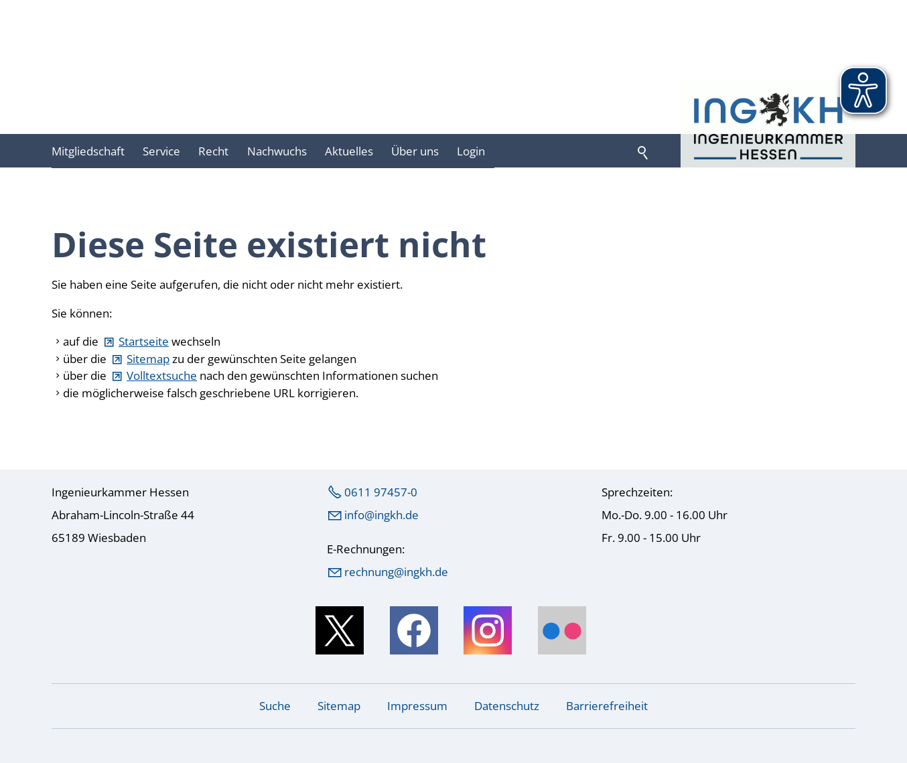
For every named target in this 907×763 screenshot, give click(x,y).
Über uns (415, 151)
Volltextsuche (162, 375)
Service (161, 151)
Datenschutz (506, 705)
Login (471, 151)
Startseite (144, 341)
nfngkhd (381, 515)
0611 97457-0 (380, 492)
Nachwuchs (277, 151)
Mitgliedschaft (88, 151)
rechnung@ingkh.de (396, 571)
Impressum (417, 705)
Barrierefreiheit (607, 705)
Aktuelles (349, 151)
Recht (213, 151)
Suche (275, 705)
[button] (340, 630)
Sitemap (148, 358)
